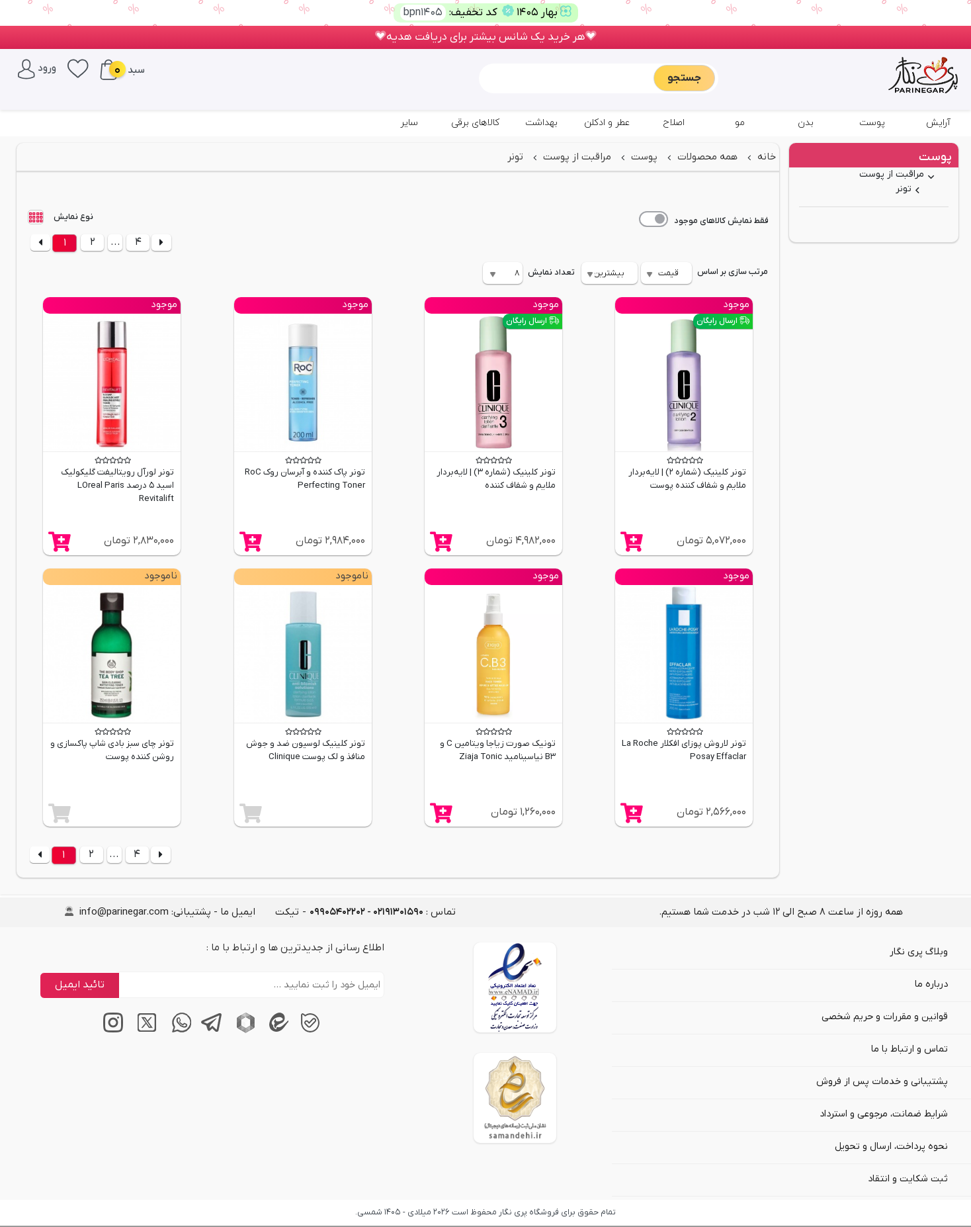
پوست (872, 122)
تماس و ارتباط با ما (909, 1049)
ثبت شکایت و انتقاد (908, 1179)
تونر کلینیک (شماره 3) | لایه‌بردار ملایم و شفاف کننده (496, 479)
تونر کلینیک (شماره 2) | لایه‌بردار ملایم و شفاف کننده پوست (687, 479)
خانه (765, 156)
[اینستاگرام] (109, 1030)
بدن (806, 122)
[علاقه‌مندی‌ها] (78, 67)
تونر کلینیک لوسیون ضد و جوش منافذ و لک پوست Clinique (305, 750)
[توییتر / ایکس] (142, 1030)
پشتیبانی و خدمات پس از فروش (882, 1081)
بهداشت (541, 122)
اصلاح (674, 122)
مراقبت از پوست (891, 174)
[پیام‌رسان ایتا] (275, 1030)
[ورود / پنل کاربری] (37, 68)
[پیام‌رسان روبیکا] (242, 1030)
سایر (409, 122)
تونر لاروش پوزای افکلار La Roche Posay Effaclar (684, 750)
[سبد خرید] (108, 69)
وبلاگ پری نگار (919, 952)
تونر (903, 189)
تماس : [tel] (383, 912)
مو (740, 122)
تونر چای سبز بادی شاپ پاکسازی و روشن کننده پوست (112, 750)
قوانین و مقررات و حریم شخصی (885, 1017)
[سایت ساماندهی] (515, 1098)
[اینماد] (515, 987)
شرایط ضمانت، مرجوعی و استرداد (884, 1114)
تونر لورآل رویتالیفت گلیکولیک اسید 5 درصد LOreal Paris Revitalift (117, 485)
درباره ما (931, 984)
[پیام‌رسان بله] (308, 1030)
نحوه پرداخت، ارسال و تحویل (891, 1146)
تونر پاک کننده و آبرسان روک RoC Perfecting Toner (305, 479)
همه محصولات (706, 156)
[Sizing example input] (568, 78)
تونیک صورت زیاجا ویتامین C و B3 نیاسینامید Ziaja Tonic (498, 750)
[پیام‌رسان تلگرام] (209, 1030)
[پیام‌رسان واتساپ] (175, 1030)
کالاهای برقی (475, 122)
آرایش (938, 122)
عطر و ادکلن (607, 122)
